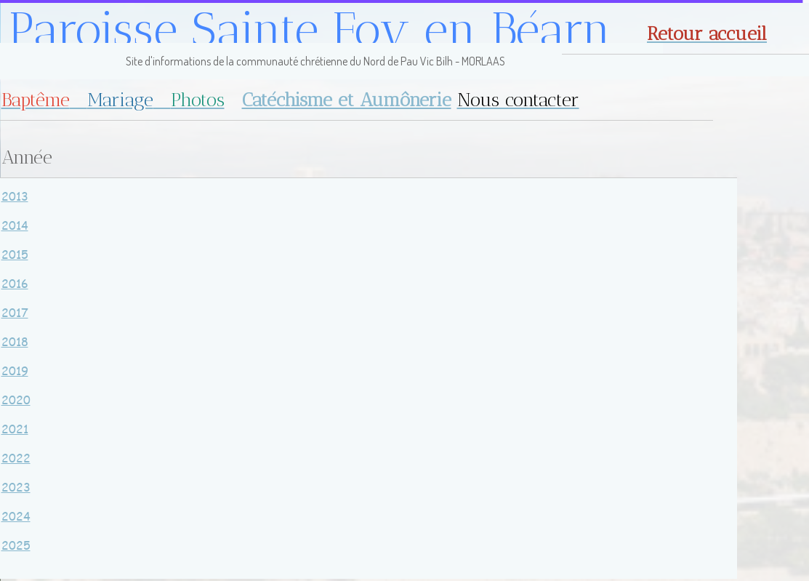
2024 (16, 516)
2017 (14, 312)
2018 (14, 341)
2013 (14, 196)
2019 (14, 370)
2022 (16, 457)
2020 (16, 399)
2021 (14, 428)
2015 (14, 254)
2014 (14, 225)
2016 (14, 283)
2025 (16, 545)
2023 (16, 486)
